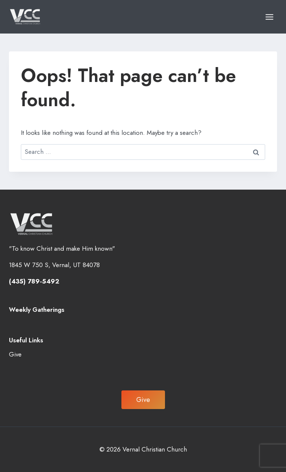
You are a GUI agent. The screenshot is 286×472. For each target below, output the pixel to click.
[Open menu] (269, 16)
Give (15, 354)
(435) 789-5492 (34, 281)
